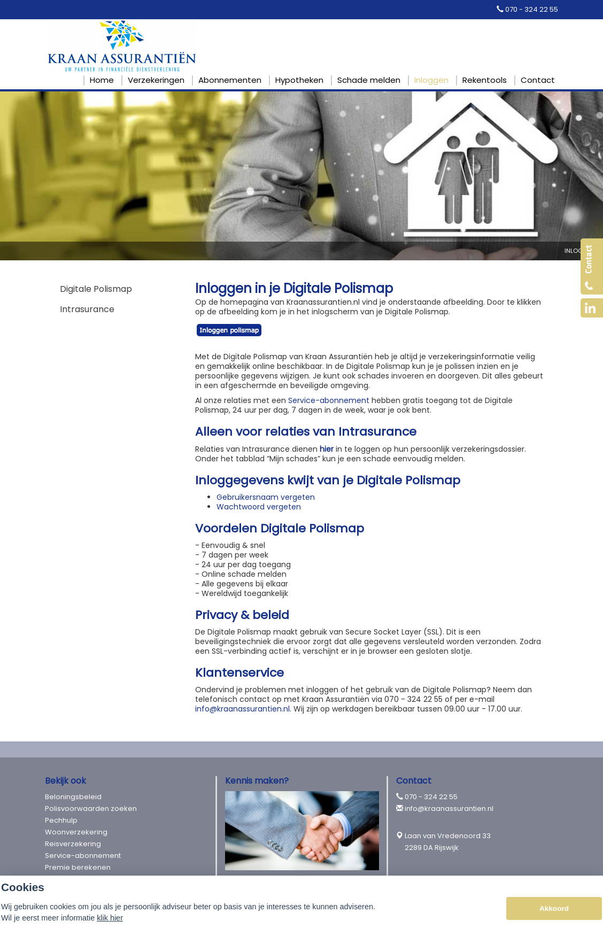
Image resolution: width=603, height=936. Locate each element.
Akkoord (554, 908)
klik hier (110, 918)
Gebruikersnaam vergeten (266, 497)
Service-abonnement (328, 400)
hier (327, 449)
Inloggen (580, 250)
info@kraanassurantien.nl (242, 708)
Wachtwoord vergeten (260, 506)
